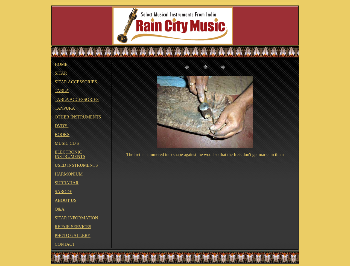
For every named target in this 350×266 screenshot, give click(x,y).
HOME (61, 64)
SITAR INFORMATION (76, 218)
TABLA (62, 90)
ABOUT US (65, 200)
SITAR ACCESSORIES (76, 82)
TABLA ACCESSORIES (77, 99)
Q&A (60, 209)
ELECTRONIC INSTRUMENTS (70, 154)
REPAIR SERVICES (73, 226)
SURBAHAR (66, 182)
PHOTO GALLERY (73, 235)
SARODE (63, 191)
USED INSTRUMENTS (76, 165)
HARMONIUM (69, 174)
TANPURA (65, 108)
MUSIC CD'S (67, 143)
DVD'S (61, 125)
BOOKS (62, 134)
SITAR (61, 73)
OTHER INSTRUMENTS (78, 117)
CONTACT (65, 244)
